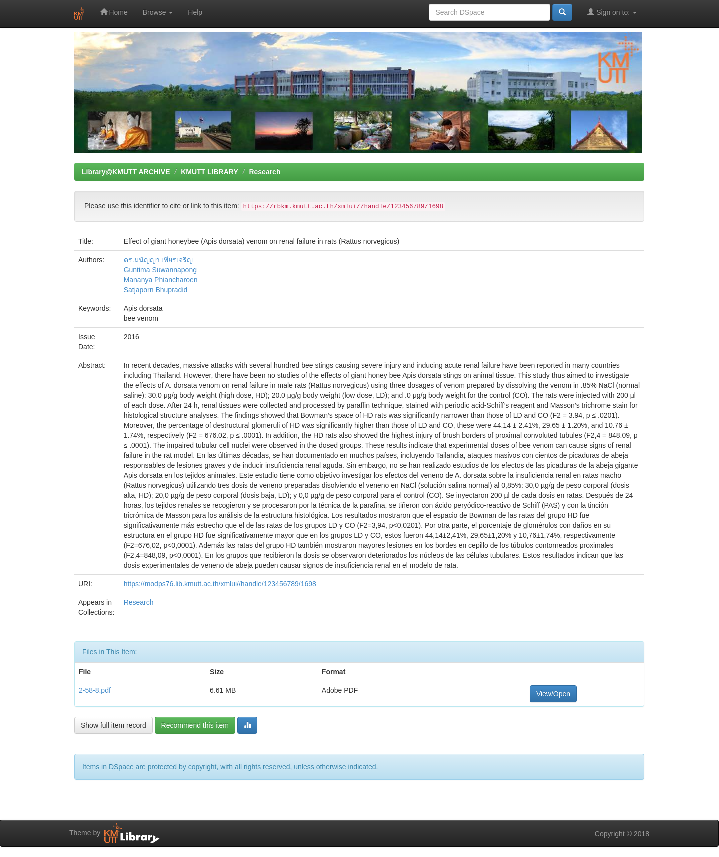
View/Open (553, 694)
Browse (158, 12)
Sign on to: (612, 12)
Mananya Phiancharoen (161, 280)
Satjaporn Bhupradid (156, 290)
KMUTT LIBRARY (209, 172)
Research (264, 172)
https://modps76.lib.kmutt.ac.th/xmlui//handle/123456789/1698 (220, 584)
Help (195, 12)
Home (114, 12)
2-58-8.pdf (95, 690)
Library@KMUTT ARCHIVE (126, 172)
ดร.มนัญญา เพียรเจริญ (159, 260)
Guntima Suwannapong (160, 270)
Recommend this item (195, 726)
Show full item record (113, 726)
